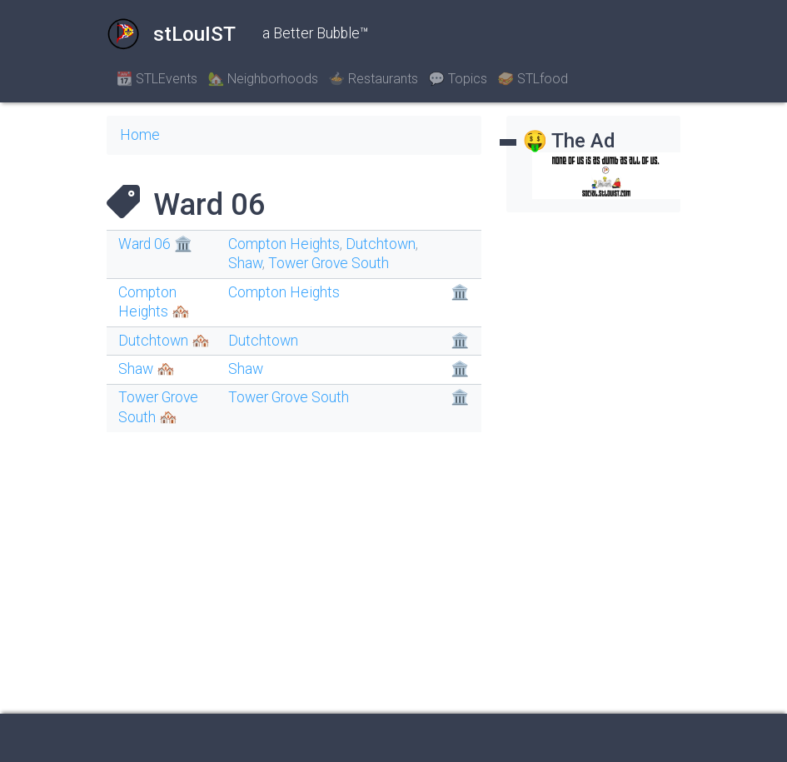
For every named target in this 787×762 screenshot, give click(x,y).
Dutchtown (381, 244)
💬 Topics (457, 79)
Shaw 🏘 (146, 369)
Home (140, 135)
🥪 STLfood (532, 79)
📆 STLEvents (157, 79)
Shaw (245, 263)
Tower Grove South (328, 263)
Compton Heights (284, 244)
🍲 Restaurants (373, 79)
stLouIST (171, 34)
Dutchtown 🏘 (164, 340)
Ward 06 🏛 (155, 244)
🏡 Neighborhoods (262, 79)
